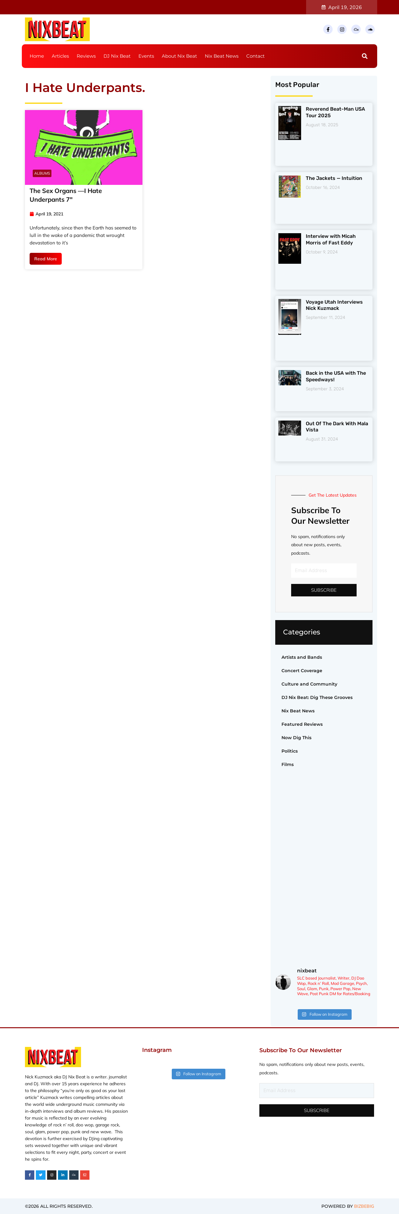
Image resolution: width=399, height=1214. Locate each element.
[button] (365, 56)
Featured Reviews (302, 724)
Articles (60, 56)
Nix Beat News (221, 56)
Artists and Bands (301, 657)
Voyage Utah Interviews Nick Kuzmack (334, 305)
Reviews (86, 56)
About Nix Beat (179, 56)
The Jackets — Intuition (334, 178)
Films (287, 764)
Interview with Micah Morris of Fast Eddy (331, 239)
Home (37, 56)
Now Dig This (296, 737)
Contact (255, 56)
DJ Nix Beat (117, 56)
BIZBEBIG (364, 1206)
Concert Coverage (301, 670)
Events (146, 56)
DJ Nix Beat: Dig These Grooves (317, 697)
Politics (289, 751)
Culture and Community (309, 684)
